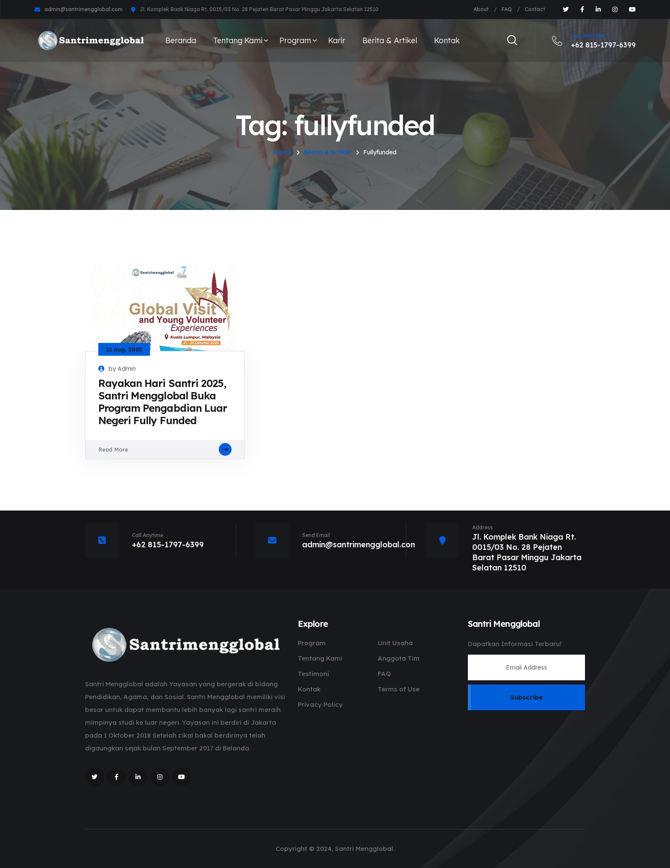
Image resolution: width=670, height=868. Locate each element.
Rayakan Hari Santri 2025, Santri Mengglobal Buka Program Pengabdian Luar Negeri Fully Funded (162, 402)
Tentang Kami (237, 40)
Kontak (447, 40)
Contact (535, 9)
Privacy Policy (320, 704)
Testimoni (313, 674)
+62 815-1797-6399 (594, 40)
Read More (165, 449)
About (481, 9)
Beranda (180, 40)
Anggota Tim (399, 658)
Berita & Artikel (389, 40)
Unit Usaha (395, 643)
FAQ (507, 9)
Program (295, 40)
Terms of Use (399, 689)
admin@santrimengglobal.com (83, 9)
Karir (336, 40)
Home (282, 152)
